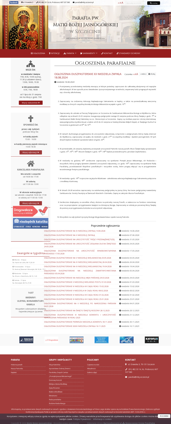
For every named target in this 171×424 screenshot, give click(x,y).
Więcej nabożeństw (31, 102)
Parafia (69, 53)
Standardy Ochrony (128, 53)
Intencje (54, 53)
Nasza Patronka (17, 411)
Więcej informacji (30, 176)
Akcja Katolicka (54, 407)
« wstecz (143, 74)
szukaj (153, 3)
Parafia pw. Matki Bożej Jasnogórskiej (85, 27)
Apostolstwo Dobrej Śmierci (59, 411)
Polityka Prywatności (82, 419)
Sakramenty (88, 53)
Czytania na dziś (93, 407)
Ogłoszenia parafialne (105, 63)
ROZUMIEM (164, 416)
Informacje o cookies (102, 419)
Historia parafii (16, 407)
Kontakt (107, 53)
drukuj (151, 74)
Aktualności (91, 411)
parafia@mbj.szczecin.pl (84, 2)
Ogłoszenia (38, 53)
